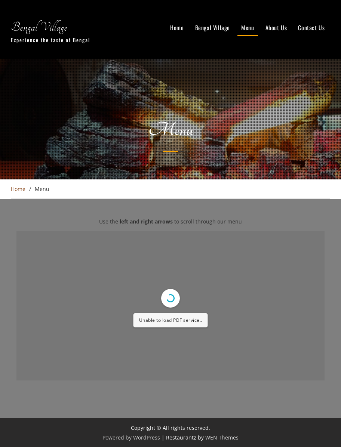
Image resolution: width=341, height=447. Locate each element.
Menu (247, 27)
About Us (276, 27)
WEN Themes (222, 437)
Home (177, 27)
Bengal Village (39, 27)
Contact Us (311, 27)
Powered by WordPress (131, 437)
